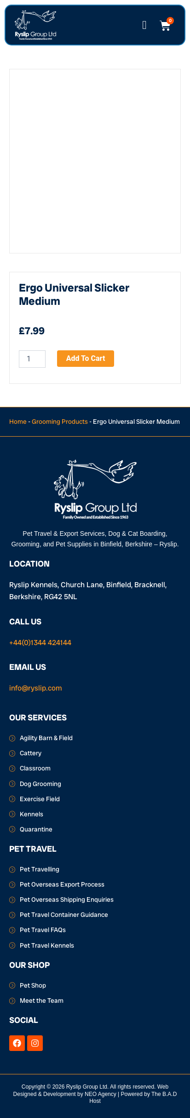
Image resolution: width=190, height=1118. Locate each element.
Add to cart (85, 358)
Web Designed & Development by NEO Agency (91, 1090)
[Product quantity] (32, 358)
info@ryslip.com (35, 688)
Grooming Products (60, 421)
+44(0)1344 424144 (40, 642)
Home (18, 421)
